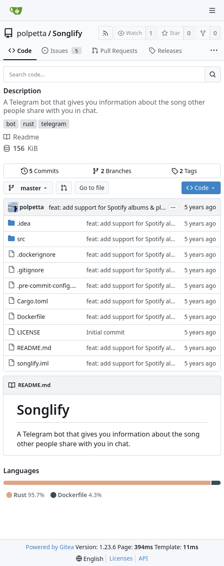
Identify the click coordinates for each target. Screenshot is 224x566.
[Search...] (213, 74)
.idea (24, 223)
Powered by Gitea (50, 547)
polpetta (32, 33)
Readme (21, 137)
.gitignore (30, 270)
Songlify (67, 33)
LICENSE (28, 332)
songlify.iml (33, 363)
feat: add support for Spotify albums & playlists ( (115, 207)
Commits (40, 171)
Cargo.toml (32, 301)
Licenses (121, 558)
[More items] (214, 51)
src (21, 239)
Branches (111, 171)
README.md (34, 348)
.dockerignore (36, 254)
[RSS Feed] (105, 33)
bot (11, 124)
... (173, 207)
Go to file (91, 188)
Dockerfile (31, 317)
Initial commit (106, 332)
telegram (53, 124)
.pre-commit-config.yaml (51, 286)
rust (28, 124)
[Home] (16, 10)
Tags (184, 171)
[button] (64, 188)
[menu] (89, 559)
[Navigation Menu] (212, 10)
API (143, 558)
